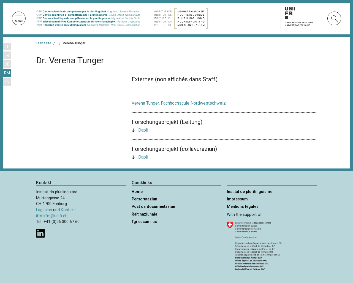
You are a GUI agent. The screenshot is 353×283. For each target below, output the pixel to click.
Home (137, 191)
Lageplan (44, 210)
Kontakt (68, 210)
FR (7, 55)
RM (7, 73)
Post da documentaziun (153, 206)
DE (7, 64)
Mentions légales (243, 206)
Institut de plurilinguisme (249, 191)
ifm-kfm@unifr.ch (51, 216)
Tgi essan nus (144, 221)
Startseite (43, 43)
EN (6, 82)
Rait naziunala (144, 214)
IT (7, 46)
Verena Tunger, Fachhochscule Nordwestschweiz (179, 103)
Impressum (237, 199)
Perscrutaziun (144, 199)
